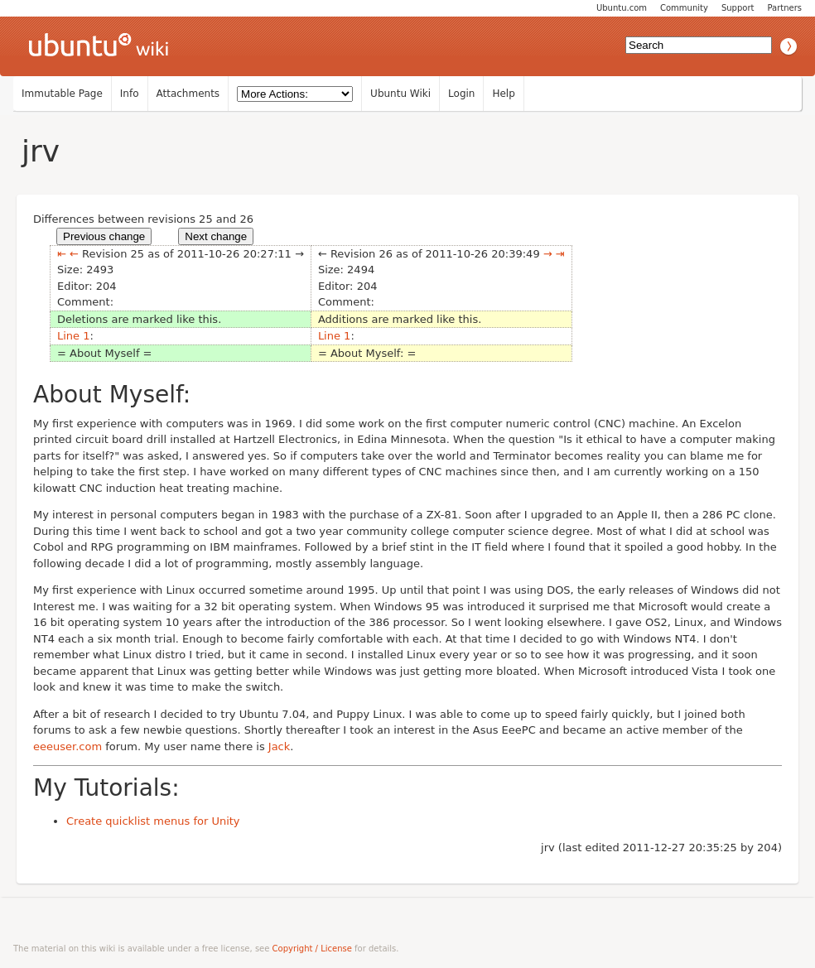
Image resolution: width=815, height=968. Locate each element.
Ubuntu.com (621, 7)
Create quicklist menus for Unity (153, 821)
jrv (41, 151)
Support (738, 7)
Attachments (188, 93)
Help (503, 93)
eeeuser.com (67, 746)
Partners (784, 7)
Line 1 (73, 336)
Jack (279, 746)
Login (461, 93)
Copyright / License (312, 948)
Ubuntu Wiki (400, 93)
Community (684, 7)
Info (129, 93)
